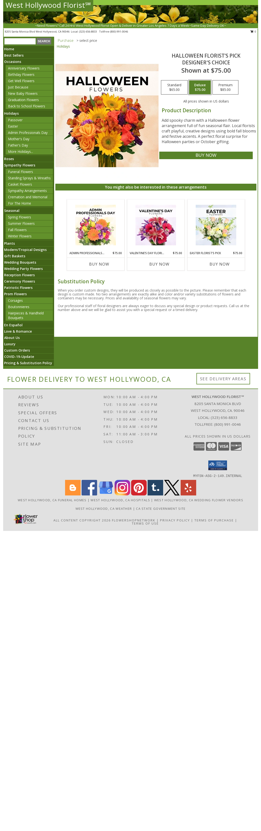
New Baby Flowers (23, 93)
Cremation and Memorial (27, 197)
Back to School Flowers (26, 106)
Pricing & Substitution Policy (28, 363)
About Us (12, 337)
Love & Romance (18, 331)
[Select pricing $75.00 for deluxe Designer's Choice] (200, 87)
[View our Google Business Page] (106, 494)
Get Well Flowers (21, 80)
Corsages (15, 300)
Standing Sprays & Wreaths (29, 178)
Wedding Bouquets (20, 262)
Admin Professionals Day (28, 132)
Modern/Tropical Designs (25, 249)
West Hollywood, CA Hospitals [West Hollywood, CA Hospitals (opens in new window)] (120, 500)
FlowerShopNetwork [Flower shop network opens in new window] (133, 520)
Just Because (18, 87)
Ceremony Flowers (19, 281)
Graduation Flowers (23, 99)
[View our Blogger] (73, 494)
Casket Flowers (20, 184)
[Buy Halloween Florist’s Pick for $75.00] (206, 155)
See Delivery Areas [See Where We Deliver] (223, 378)
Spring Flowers (19, 217)
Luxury (10, 344)
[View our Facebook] (89, 494)
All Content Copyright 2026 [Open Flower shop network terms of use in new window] (82, 520)
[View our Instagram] (122, 494)
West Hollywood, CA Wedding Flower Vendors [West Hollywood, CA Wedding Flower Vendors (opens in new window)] (198, 500)
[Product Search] (20, 41)
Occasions (12, 61)
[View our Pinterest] (139, 494)
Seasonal (11, 210)
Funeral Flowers (20, 171)
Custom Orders (17, 350)
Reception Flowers (19, 275)
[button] (217, 465)
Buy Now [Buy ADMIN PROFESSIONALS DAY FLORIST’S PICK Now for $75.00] (99, 264)
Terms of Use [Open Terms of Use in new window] (145, 523)
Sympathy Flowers (19, 165)
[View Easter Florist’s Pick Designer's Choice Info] (216, 225)
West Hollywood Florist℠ (48, 5)
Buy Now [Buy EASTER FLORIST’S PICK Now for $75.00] (220, 264)
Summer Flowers (21, 223)
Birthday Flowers (21, 74)
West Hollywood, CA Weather (104, 508)
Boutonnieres (18, 306)
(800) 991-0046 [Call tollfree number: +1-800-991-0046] (119, 31)
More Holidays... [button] (20, 151)
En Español (13, 325)
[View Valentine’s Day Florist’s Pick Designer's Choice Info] (155, 225)
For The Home (19, 203)
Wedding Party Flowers (23, 268)
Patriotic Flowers (18, 287)
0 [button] (253, 31)
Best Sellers (14, 55)
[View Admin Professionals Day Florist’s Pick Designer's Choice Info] (95, 225)
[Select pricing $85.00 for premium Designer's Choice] (225, 87)
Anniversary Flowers (24, 68)
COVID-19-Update (19, 356)
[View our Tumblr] (155, 494)
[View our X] (172, 494)
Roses (9, 158)
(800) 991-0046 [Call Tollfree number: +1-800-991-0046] (227, 424)
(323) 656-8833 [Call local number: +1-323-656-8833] (88, 31)
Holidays (11, 113)
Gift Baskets (14, 256)
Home (9, 49)
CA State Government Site (160, 508)
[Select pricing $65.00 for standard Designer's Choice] (174, 87)
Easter (13, 126)
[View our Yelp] (188, 494)
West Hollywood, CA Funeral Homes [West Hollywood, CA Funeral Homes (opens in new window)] (52, 500)
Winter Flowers (20, 236)
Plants (9, 243)
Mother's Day (18, 139)
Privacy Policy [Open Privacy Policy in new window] (175, 520)
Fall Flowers (17, 229)
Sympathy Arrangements (27, 190)
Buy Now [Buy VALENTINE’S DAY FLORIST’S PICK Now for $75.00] (159, 264)
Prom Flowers (15, 294)
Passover (15, 120)
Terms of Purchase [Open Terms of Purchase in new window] (214, 520)
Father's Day (18, 145)
